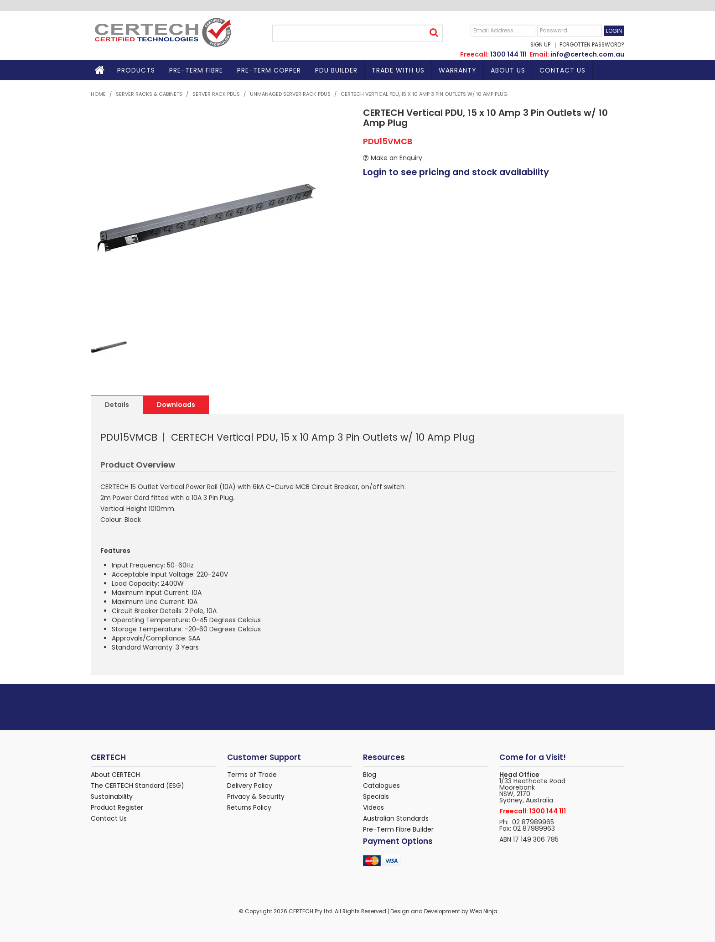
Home (100, 70)
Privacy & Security (256, 796)
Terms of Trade (252, 774)
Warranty (458, 70)
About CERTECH (115, 774)
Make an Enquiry (396, 158)
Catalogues (381, 785)
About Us (508, 70)
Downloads (176, 404)
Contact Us (562, 70)
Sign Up (540, 45)
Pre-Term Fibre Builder (398, 829)
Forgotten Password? (592, 45)
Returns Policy (249, 807)
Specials (376, 796)
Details (117, 404)
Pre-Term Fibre (196, 70)
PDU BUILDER (336, 70)
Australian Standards (396, 818)
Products (136, 70)
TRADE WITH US (398, 70)
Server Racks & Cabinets (149, 94)
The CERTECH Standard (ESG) (137, 785)
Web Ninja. (484, 911)
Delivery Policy (249, 785)
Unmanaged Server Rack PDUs (290, 94)
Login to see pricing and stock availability (456, 172)
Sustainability (112, 796)
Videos (373, 807)
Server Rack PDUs (216, 94)
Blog (369, 774)
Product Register (117, 807)
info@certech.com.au (587, 54)
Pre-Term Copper (269, 70)
